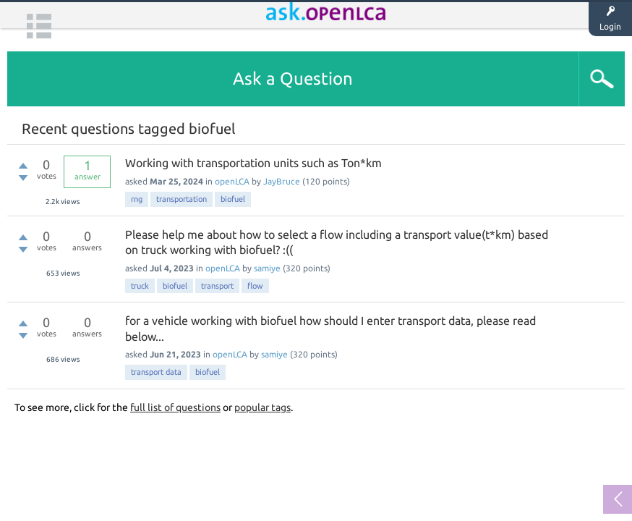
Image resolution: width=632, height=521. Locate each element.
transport (217, 285)
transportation (181, 199)
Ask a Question (293, 78)
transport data (156, 372)
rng (136, 199)
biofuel (233, 199)
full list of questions (175, 407)
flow (255, 285)
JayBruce (281, 181)
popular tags (262, 407)
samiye (267, 268)
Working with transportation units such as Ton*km (253, 162)
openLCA (232, 181)
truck (140, 285)
